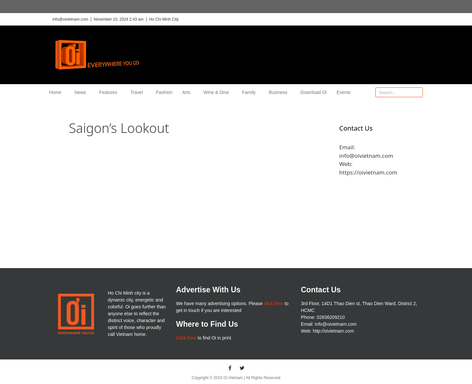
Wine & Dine (218, 92)
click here (273, 303)
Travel (138, 92)
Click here (186, 337)
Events (344, 92)
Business (280, 92)
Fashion (164, 92)
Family (250, 92)
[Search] (418, 92)
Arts (188, 92)
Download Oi (314, 92)
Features (109, 92)
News (81, 92)
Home (57, 92)
